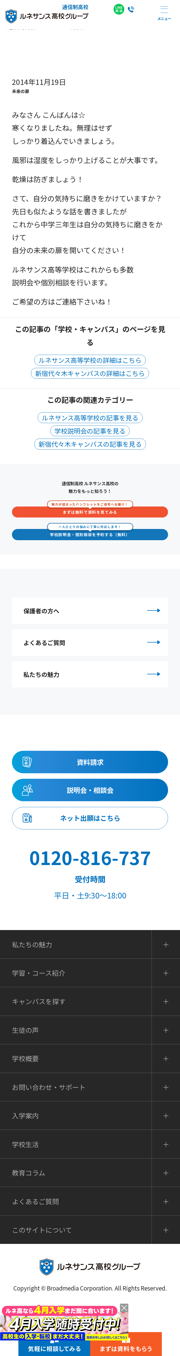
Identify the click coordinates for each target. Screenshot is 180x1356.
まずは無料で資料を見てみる (90, 510)
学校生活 (25, 1195)
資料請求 (90, 792)
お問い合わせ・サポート (49, 1137)
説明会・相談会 (90, 828)
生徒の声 (25, 1080)
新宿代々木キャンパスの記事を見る (90, 444)
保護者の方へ (93, 614)
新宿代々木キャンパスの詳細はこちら (90, 373)
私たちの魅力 (93, 695)
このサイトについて (42, 1280)
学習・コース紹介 (38, 1023)
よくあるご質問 (93, 655)
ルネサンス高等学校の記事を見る (90, 417)
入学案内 (25, 1166)
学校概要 (25, 1109)
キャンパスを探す (38, 1052)
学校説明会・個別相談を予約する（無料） (90, 533)
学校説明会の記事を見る (90, 431)
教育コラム (28, 1223)
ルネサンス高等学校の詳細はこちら (90, 360)
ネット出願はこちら (90, 864)
